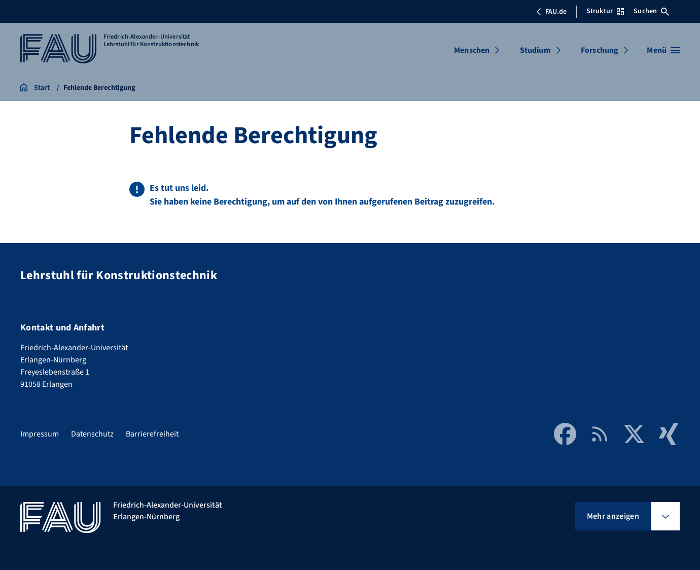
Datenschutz (92, 434)
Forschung (599, 50)
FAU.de (551, 12)
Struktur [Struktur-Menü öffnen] (605, 11)
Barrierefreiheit (152, 434)
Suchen (651, 11)
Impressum (39, 434)
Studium (535, 50)
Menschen (471, 50)
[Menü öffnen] (663, 50)
